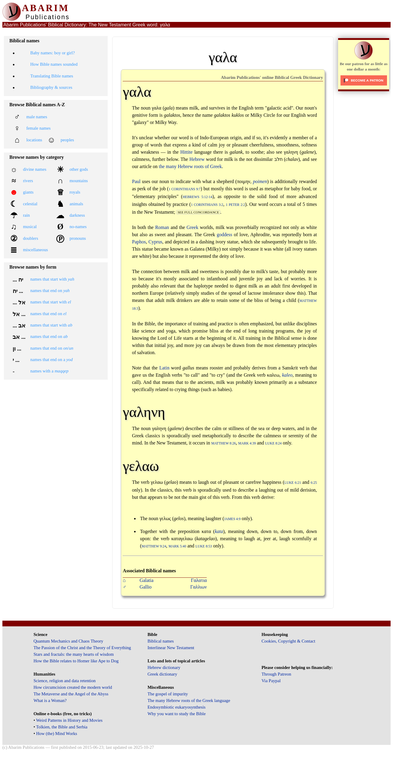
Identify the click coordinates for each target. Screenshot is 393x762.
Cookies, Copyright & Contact (288, 641)
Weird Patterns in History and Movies (69, 720)
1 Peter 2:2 (235, 205)
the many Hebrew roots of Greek (190, 166)
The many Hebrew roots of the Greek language (189, 700)
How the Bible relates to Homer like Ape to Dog (76, 660)
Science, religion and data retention (65, 680)
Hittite (186, 152)
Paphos (139, 241)
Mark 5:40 (177, 546)
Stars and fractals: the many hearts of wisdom (74, 654)
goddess (224, 234)
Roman (162, 227)
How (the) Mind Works (56, 733)
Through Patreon (276, 674)
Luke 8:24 (273, 443)
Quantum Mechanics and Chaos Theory (69, 641)
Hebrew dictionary (164, 667)
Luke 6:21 (292, 483)
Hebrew (197, 159)
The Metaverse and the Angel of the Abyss (71, 693)
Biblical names (161, 641)
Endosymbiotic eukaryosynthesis (177, 707)
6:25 (314, 483)
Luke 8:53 (204, 546)
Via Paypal (271, 680)
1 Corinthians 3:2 (207, 205)
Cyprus (155, 241)
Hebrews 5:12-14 (197, 197)
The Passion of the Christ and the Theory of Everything (82, 647)
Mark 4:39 (247, 443)
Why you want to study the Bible (177, 713)
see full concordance (198, 212)
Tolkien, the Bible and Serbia (61, 726)
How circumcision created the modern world (73, 687)
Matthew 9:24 (154, 546)
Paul (136, 181)
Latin (164, 367)
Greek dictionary (162, 674)
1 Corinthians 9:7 (184, 189)
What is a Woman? (50, 700)
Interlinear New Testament (171, 647)
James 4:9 (232, 519)
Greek (192, 227)
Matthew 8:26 (223, 443)
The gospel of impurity (168, 693)
